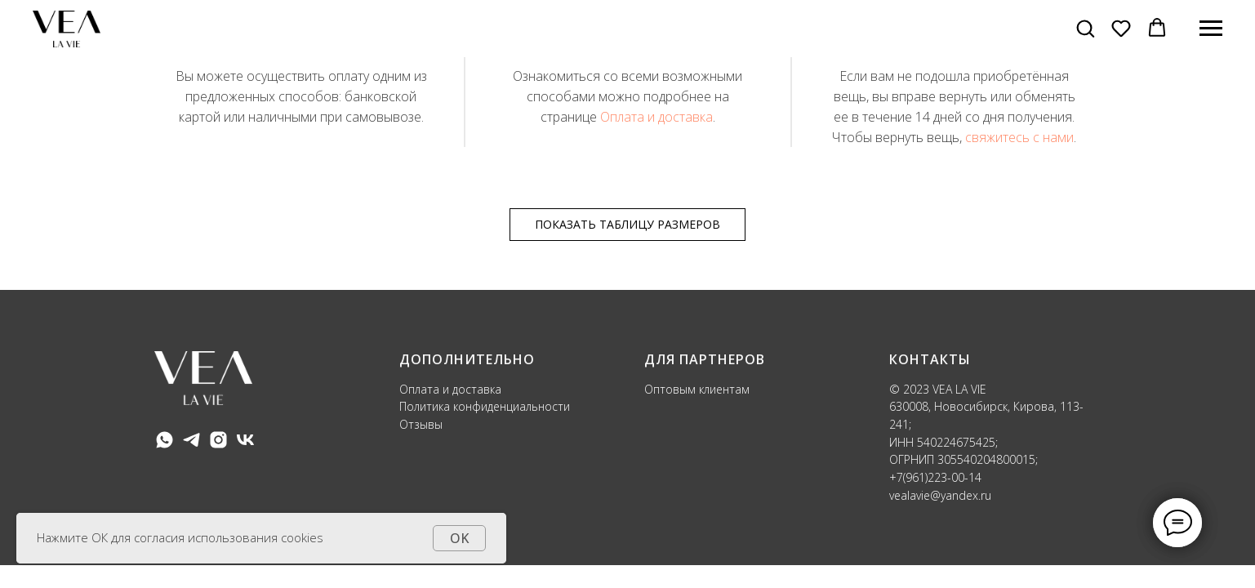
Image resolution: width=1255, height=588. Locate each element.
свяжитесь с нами (1019, 137)
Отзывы (421, 424)
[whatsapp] (164, 440)
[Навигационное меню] (1210, 28)
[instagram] (218, 440)
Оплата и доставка (656, 117)
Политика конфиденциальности (486, 406)
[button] (1085, 28)
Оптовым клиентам (697, 389)
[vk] (245, 440)
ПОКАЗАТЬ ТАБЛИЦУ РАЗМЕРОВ (627, 224)
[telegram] (191, 440)
